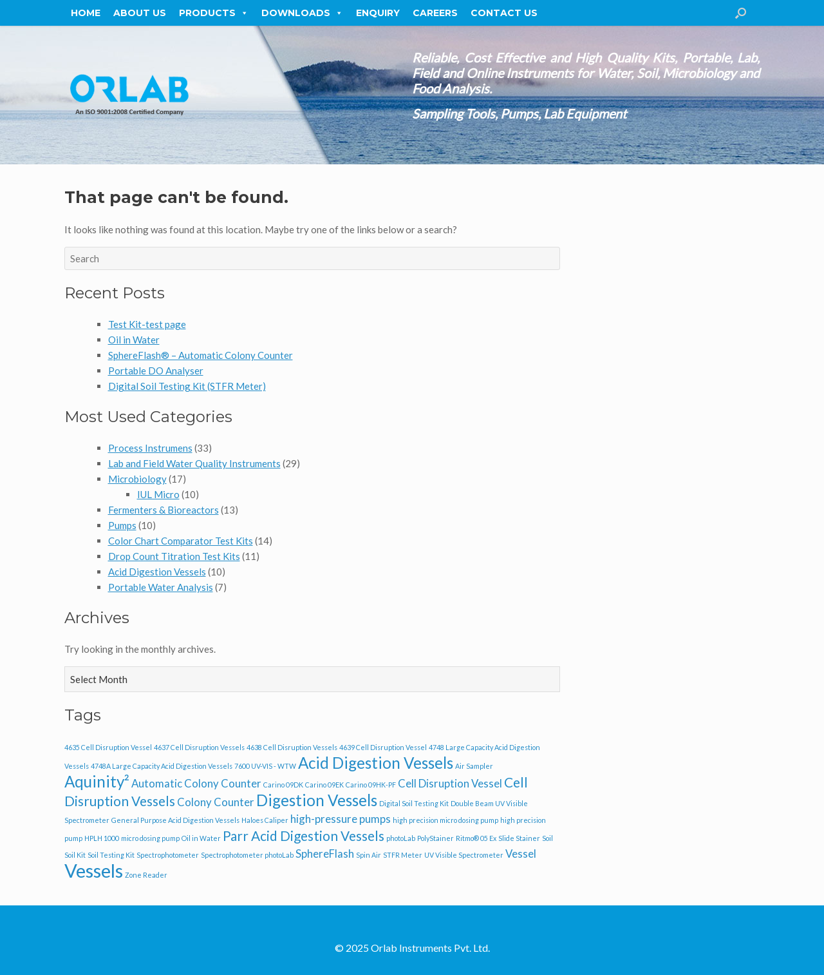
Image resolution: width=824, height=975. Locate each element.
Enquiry (378, 13)
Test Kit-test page (147, 324)
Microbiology (137, 479)
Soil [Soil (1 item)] (547, 838)
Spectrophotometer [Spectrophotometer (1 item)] (167, 855)
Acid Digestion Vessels (157, 571)
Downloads (302, 13)
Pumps (122, 525)
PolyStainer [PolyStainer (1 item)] (435, 838)
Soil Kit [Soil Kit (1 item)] (75, 855)
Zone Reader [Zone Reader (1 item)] (146, 875)
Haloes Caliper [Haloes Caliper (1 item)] (264, 820)
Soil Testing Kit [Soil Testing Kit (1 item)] (111, 855)
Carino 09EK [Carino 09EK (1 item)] (324, 784)
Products (213, 13)
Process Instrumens (150, 448)
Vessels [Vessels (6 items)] (93, 870)
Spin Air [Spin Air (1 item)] (368, 855)
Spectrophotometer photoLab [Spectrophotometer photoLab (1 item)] (247, 855)
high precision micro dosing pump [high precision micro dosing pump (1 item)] (445, 820)
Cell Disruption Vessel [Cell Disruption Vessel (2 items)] (450, 783)
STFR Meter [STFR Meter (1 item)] (402, 855)
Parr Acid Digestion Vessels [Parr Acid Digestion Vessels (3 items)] (303, 835)
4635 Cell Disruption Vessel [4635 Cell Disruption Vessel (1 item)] (108, 747)
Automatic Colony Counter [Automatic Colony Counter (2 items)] (196, 783)
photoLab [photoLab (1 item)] (400, 838)
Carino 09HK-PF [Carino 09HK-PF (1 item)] (371, 784)
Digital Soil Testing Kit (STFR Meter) (187, 386)
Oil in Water (134, 339)
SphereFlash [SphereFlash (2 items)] (324, 853)
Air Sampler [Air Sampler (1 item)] (474, 766)
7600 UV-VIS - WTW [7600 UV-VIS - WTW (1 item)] (265, 766)
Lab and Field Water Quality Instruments (194, 463)
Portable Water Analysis (160, 587)
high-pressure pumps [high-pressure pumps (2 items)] (340, 818)
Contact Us (504, 13)
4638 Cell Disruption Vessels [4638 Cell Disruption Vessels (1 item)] (292, 747)
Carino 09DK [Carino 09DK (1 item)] (283, 784)
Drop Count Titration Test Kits (174, 556)
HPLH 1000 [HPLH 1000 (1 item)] (101, 838)
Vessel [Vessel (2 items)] (520, 853)
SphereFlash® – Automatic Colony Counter (200, 355)
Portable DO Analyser (155, 370)
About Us (139, 13)
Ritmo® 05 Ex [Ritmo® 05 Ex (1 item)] (476, 838)
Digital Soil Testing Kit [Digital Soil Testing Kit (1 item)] (414, 803)
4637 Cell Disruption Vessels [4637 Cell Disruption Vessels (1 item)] (199, 747)
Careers (435, 13)
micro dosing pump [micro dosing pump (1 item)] (150, 838)
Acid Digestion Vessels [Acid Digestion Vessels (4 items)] (375, 762)
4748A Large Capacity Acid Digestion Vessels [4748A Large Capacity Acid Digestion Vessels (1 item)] (161, 766)
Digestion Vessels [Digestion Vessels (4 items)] (316, 800)
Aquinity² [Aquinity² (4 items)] (96, 781)
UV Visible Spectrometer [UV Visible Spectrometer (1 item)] (463, 855)
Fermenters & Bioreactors (163, 510)
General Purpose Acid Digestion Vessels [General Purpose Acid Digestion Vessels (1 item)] (175, 820)
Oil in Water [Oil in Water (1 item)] (201, 838)
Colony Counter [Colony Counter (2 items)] (215, 802)
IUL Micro (158, 494)
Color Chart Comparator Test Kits (180, 540)
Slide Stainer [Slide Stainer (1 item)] (519, 838)
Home (85, 13)
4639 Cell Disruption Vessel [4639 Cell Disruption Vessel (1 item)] (383, 747)
